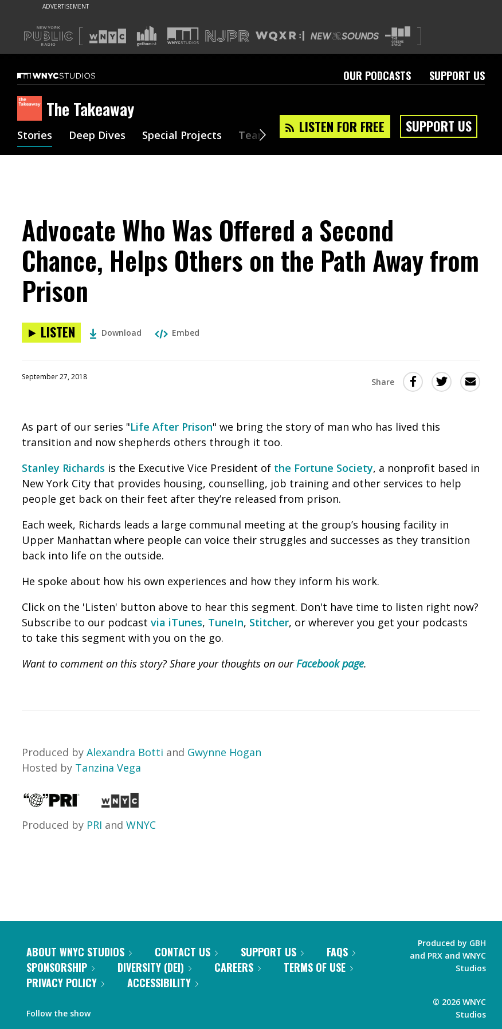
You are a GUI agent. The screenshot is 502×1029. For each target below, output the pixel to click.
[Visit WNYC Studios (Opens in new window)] (183, 35)
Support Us (457, 75)
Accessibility (162, 982)
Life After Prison (171, 427)
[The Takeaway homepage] (31, 109)
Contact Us (186, 951)
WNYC (141, 825)
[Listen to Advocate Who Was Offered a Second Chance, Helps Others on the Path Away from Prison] (51, 333)
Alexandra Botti (125, 752)
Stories (34, 136)
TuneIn (226, 622)
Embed (177, 332)
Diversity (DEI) (154, 967)
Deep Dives (97, 136)
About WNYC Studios (79, 951)
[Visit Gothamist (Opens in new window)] (146, 36)
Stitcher (269, 622)
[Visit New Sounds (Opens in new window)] (345, 36)
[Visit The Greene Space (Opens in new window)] (397, 36)
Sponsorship (60, 967)
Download (115, 332)
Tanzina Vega (108, 767)
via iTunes (176, 622)
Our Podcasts (377, 75)
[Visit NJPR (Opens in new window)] (227, 36)
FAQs (341, 951)
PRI (94, 825)
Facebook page (330, 663)
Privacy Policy (65, 982)
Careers (237, 967)
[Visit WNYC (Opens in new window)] (107, 36)
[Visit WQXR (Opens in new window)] (280, 36)
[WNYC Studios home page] (70, 75)
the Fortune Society (323, 468)
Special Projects (182, 136)
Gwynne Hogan (224, 752)
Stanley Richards (63, 468)
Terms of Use (318, 967)
